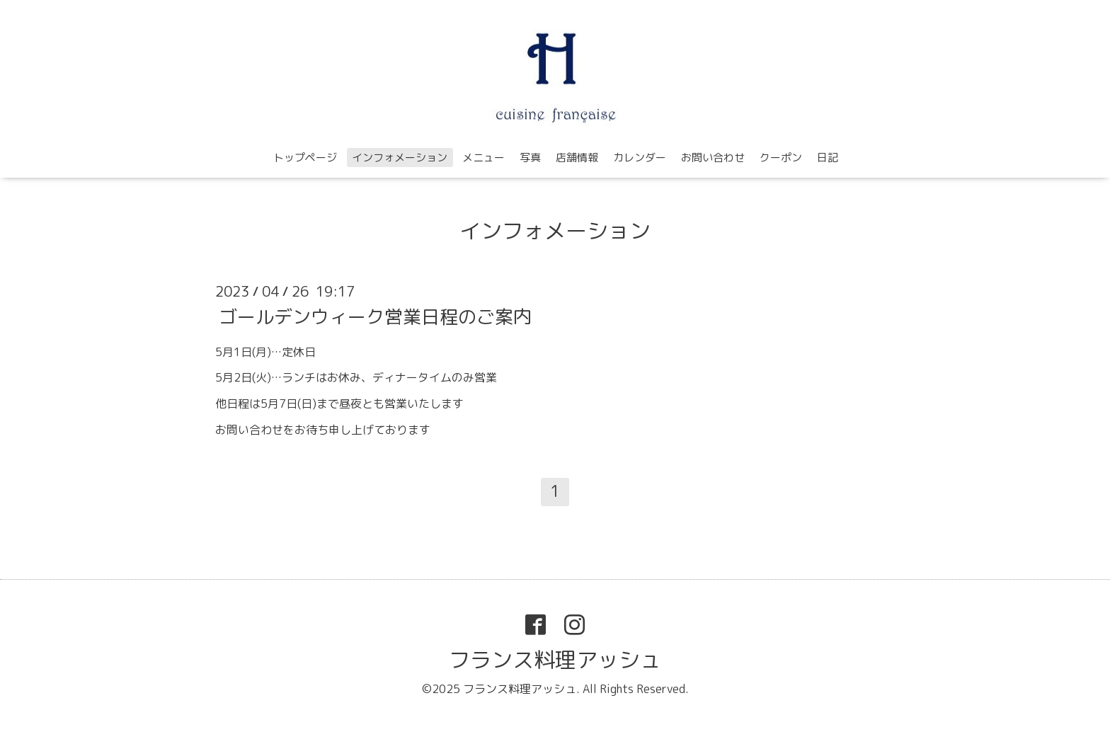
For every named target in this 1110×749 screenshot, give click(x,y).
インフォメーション (399, 157)
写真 (530, 157)
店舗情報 (577, 157)
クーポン (781, 157)
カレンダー (639, 157)
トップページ (305, 157)
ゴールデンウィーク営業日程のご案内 (375, 315)
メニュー (483, 157)
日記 (827, 157)
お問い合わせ (713, 157)
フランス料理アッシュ (555, 660)
